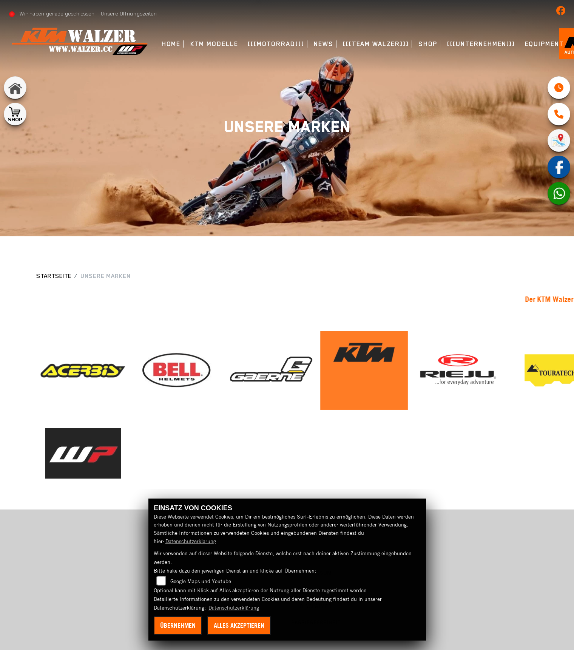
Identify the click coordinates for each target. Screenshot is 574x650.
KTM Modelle (214, 44)
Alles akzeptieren (239, 625)
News (323, 44)
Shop (428, 44)
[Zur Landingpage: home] (15, 87)
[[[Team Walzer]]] (376, 44)
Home (171, 44)
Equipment (544, 44)
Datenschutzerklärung (190, 541)
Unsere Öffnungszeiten (129, 14)
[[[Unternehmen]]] (481, 44)
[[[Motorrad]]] (276, 44)
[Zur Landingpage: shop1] (15, 114)
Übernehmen (178, 625)
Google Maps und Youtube (200, 581)
